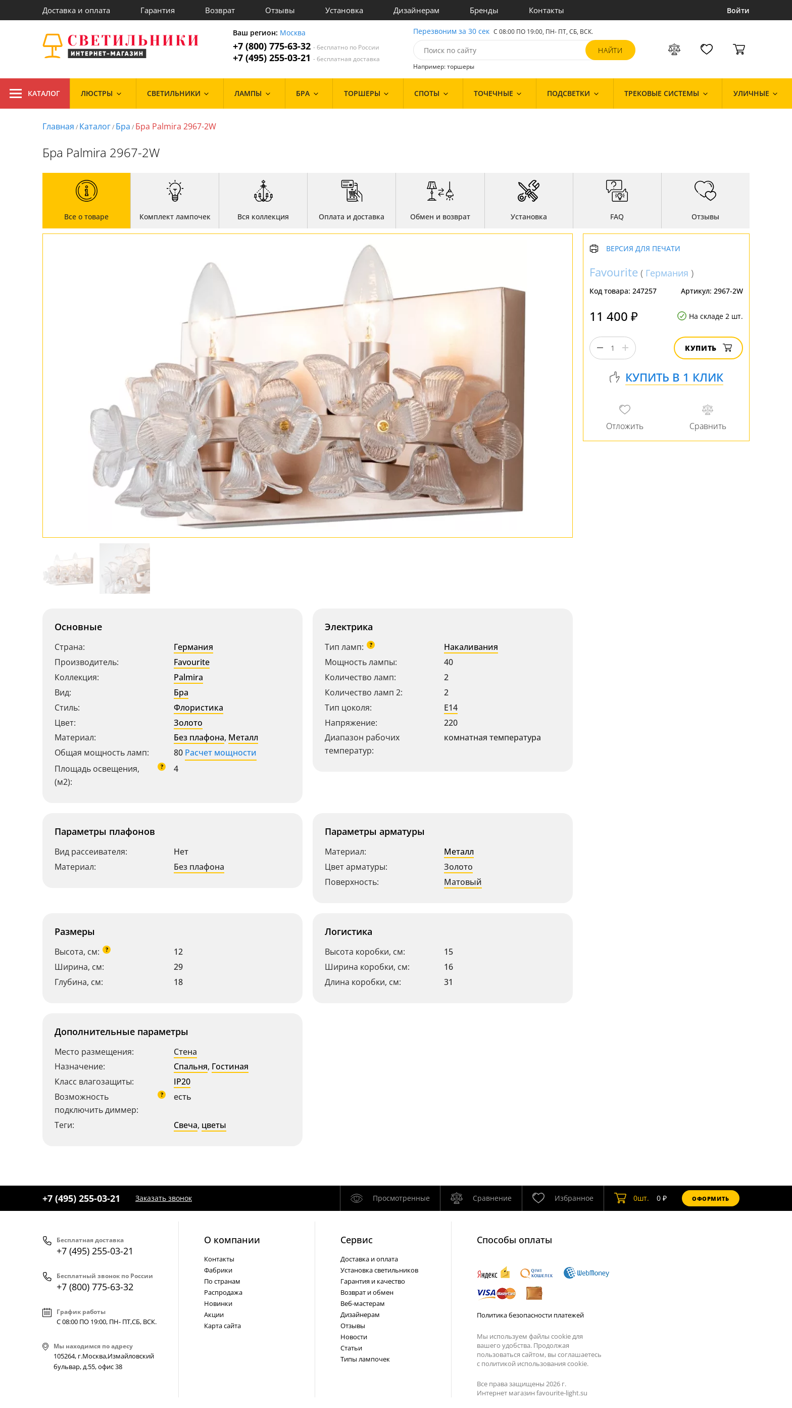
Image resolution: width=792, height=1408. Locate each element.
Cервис (356, 1240)
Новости (353, 1336)
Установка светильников (379, 1270)
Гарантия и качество (372, 1281)
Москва (293, 33)
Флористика (198, 707)
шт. (631, 1198)
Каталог (35, 93)
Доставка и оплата (76, 10)
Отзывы (280, 10)
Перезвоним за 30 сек (451, 31)
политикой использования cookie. (534, 1363)
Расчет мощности (221, 752)
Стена (185, 1051)
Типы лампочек (365, 1359)
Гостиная (230, 1066)
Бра (123, 126)
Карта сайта (222, 1325)
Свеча (185, 1125)
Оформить (710, 1198)
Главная (58, 126)
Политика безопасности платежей (530, 1315)
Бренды (484, 10)
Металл (243, 737)
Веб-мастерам (362, 1303)
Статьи (351, 1347)
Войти (738, 10)
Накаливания (471, 646)
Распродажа (223, 1292)
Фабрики (218, 1270)
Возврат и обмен (366, 1292)
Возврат (220, 10)
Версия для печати (643, 249)
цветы (214, 1125)
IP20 (182, 1081)
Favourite (192, 662)
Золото (188, 722)
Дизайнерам (416, 10)
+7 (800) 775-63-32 (306, 46)
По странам (222, 1281)
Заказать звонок (163, 1198)
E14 (451, 707)
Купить (708, 348)
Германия (193, 646)
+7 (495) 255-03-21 (306, 58)
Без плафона (199, 737)
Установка (344, 10)
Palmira (188, 677)
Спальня (191, 1066)
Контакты (546, 10)
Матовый (463, 881)
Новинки (218, 1303)
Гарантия (157, 10)
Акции (214, 1314)
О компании (232, 1240)
